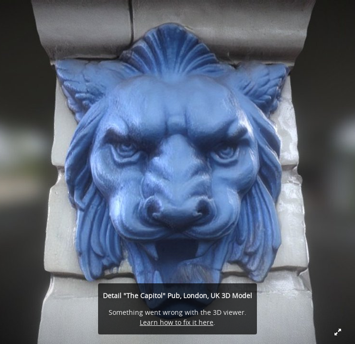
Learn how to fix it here (176, 322)
